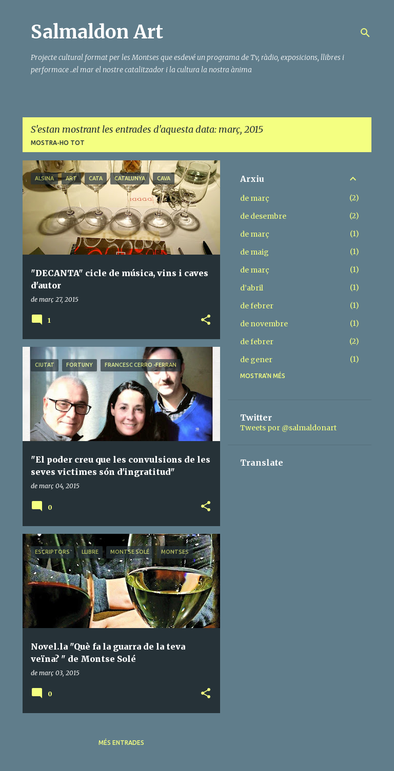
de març (254, 198)
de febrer (256, 305)
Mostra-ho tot (58, 142)
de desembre (263, 216)
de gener (256, 359)
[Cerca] (365, 32)
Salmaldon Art (97, 32)
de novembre (264, 323)
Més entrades (121, 742)
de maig (254, 252)
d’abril (251, 288)
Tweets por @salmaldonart (288, 427)
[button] (206, 320)
